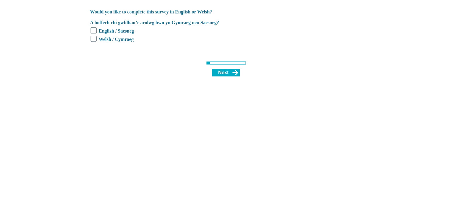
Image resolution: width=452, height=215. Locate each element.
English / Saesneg (116, 30)
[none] (85, 11)
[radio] (93, 30)
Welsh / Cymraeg (116, 39)
